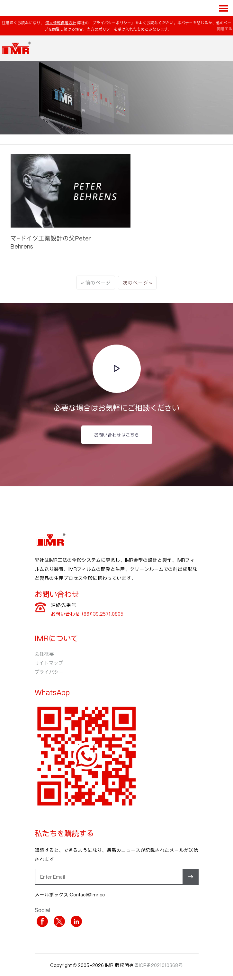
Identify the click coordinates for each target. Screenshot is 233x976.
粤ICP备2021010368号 (158, 965)
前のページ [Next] (98, 282)
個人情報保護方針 (60, 22)
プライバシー (49, 672)
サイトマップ (49, 662)
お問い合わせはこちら (116, 435)
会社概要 (44, 653)
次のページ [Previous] (135, 282)
